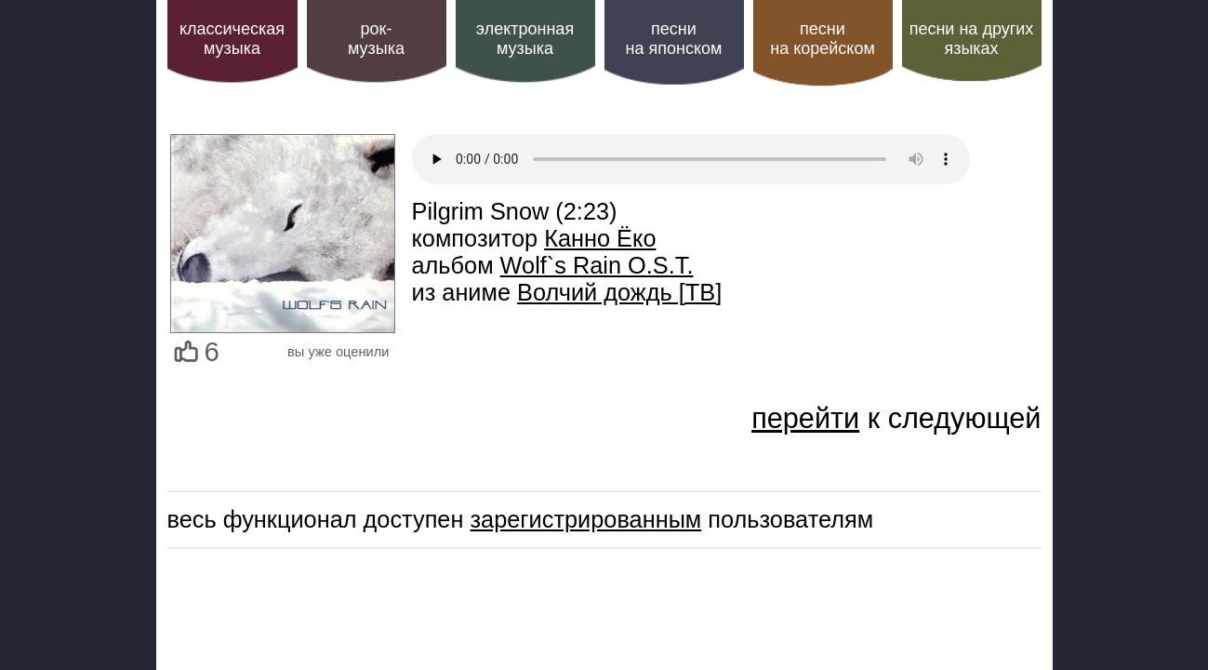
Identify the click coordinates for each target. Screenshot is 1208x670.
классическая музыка (232, 39)
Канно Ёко (600, 238)
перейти (805, 418)
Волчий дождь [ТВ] (619, 292)
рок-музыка (376, 39)
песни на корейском (822, 39)
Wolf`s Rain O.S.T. (597, 265)
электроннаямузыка (525, 39)
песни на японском (674, 39)
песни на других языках (971, 39)
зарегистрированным (585, 519)
